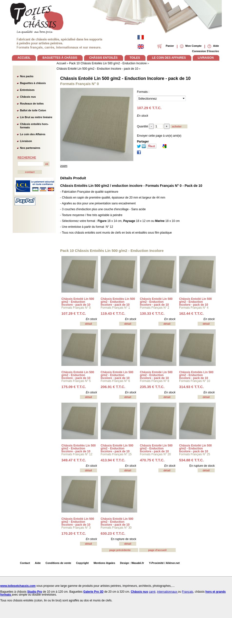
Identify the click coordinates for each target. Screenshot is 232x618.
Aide (38, 562)
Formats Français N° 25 (194, 454)
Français (187, 591)
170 (73, 533)
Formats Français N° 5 (76, 381)
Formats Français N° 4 (193, 307)
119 (113, 313)
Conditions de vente (58, 562)
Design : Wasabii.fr (132, 562)
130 (152, 313)
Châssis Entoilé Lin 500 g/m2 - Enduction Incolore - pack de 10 (125, 78)
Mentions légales (104, 562)
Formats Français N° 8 (154, 381)
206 (113, 387)
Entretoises (27, 89)
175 (73, 387)
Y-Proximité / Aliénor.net (164, 562)
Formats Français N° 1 (115, 307)
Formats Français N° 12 (76, 454)
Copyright (82, 562)
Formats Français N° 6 (115, 381)
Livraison (26, 141)
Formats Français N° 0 (76, 307)
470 (152, 460)
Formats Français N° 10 (194, 381)
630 (113, 533)
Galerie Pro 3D (93, 591)
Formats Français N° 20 (155, 454)
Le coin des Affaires (32, 134)
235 (152, 387)
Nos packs (26, 76)
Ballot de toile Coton (33, 110)
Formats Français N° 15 (116, 454)
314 (191, 387)
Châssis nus (28, 96)
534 (191, 460)
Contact (25, 562)
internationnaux (167, 591)
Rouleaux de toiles (32, 103)
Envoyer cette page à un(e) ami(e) (159, 135)
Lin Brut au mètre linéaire (36, 117)
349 (73, 460)
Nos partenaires (30, 147)
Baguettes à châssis (33, 83)
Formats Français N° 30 (116, 527)
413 (113, 460)
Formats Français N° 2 (154, 307)
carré (152, 591)
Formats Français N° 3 (76, 527)
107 (73, 313)
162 (191, 313)
